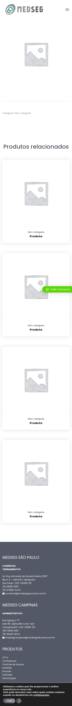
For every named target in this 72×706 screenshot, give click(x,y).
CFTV (5, 657)
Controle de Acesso (13, 664)
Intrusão (6, 671)
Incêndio (7, 667)
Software (7, 674)
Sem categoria (23, 113)
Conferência (9, 661)
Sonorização (9, 678)
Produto (36, 236)
